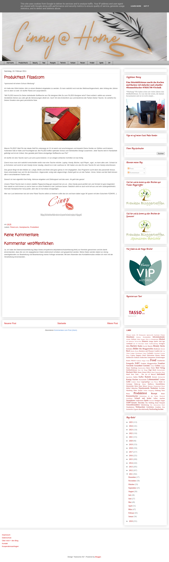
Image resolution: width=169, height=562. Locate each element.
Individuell (161, 374)
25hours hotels (130, 335)
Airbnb (128, 339)
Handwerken (142, 368)
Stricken (151, 400)
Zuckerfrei (129, 409)
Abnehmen (130, 337)
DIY (109, 63)
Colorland (157, 353)
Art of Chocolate (138, 343)
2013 (131, 467)
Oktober (131, 484)
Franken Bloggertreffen (149, 363)
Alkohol (162, 339)
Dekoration (150, 355)
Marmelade (130, 386)
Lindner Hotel (135, 382)
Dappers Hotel (141, 355)
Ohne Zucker (138, 390)
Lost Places (154, 382)
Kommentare (133, 173)
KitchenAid (161, 377)
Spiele (101, 63)
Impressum (6, 535)
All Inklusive (130, 341)
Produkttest (34, 227)
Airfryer (133, 339)
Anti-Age (162, 341)
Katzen (72, 63)
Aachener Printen (159, 335)
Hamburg (134, 368)
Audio (146, 343)
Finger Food (145, 360)
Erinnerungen (160, 357)
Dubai (163, 355)
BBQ (128, 346)
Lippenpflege (145, 382)
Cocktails (150, 353)
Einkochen (143, 357)
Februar (131, 513)
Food (43, 63)
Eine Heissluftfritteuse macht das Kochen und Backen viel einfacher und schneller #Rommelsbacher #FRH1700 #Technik (145, 85)
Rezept (154, 393)
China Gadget (130, 353)
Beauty (35, 63)
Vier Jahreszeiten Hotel (157, 405)
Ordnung (158, 390)
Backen (133, 346)
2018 (131, 448)
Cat (164, 351)
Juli (130, 495)
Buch (128, 351)
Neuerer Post (10, 323)
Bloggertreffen (148, 349)
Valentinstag (145, 405)
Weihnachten (140, 407)
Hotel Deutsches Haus (158, 372)
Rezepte (53, 63)
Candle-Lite (158, 351)
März (130, 509)
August (131, 491)
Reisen (82, 63)
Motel (163, 386)
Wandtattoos (130, 407)
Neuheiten (154, 388)
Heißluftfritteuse (131, 370)
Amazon (145, 341)
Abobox (138, 337)
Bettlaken (129, 349)
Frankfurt (161, 363)
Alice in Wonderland (152, 339)
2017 (131, 452)
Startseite (10, 63)
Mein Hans (138, 386)
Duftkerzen (130, 357)
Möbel (128, 388)
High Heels (152, 370)
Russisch (162, 396)
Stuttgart (157, 400)
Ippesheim (129, 377)
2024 (131, 426)
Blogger (98, 557)
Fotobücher (161, 361)
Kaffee (141, 377)
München (134, 388)
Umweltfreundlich (133, 405)
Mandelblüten (160, 384)
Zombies (158, 407)
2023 (131, 430)
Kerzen (154, 377)
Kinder (92, 63)
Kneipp (129, 380)
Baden (140, 346)
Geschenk (129, 366)
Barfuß (145, 346)
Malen (144, 384)
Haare (128, 368)
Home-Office (146, 372)
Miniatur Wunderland (154, 386)
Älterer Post (112, 323)
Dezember (132, 477)
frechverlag (153, 409)
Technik (63, 63)
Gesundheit (138, 366)
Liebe (128, 382)
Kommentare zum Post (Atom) (65, 330)
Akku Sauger (141, 339)
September (132, 488)
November (132, 481)
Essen (128, 361)
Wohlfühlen (150, 407)
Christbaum (138, 353)
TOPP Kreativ (131, 403)
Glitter (152, 366)
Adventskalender (158, 337)
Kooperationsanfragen (10, 546)
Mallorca (151, 384)
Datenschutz (6, 538)
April (130, 506)
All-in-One (138, 341)
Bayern (150, 346)
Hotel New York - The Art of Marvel (141, 374)
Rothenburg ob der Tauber (149, 396)
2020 (131, 441)
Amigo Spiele (153, 341)
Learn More (136, 6)
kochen (160, 409)
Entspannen (151, 357)
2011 (131, 474)
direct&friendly (144, 409)
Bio (140, 349)
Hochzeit (129, 372)
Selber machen (159, 398)
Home (140, 372)
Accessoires (146, 337)
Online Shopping (148, 390)
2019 (131, 444)
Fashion (138, 360)
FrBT (137, 363)
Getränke (146, 366)
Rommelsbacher (132, 396)
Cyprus (132, 355)
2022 (131, 433)
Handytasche (24, 227)
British (163, 349)
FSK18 (133, 361)
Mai (130, 502)
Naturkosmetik (144, 388)
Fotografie (130, 363)
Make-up (137, 384)
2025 (131, 422)
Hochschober (161, 370)
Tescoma (141, 403)
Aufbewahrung (153, 343)
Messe (145, 386)
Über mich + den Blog (10, 541)
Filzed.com (14, 227)
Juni (130, 499)
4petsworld (150, 335)
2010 (131, 521)
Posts (131, 169)
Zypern (136, 409)
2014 (131, 463)
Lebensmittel (153, 379)
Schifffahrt (129, 398)
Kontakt (5, 543)
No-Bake (162, 388)
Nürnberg (129, 390)
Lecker (162, 380)
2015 (131, 459)
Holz (135, 372)
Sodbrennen (139, 400)
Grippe (163, 366)
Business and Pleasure (146, 351)
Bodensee (157, 349)
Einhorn (137, 357)
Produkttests (23, 63)
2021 (131, 437)
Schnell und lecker (142, 398)
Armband (129, 344)
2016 (131, 456)
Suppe (163, 400)
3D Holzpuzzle (141, 335)
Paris (163, 390)
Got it (146, 6)
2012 (131, 470)
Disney (157, 355)
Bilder (136, 348)
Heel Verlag (160, 368)
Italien (135, 377)
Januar (131, 516)
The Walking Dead (151, 403)
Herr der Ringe (143, 370)
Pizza (128, 394)
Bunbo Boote (134, 351)
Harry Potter (150, 368)
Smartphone (130, 400)
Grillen (157, 366)
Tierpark (162, 403)
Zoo (163, 407)
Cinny (144, 353)
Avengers (162, 344)
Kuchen (135, 380)
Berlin (162, 346)
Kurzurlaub (142, 380)
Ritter (163, 394)
